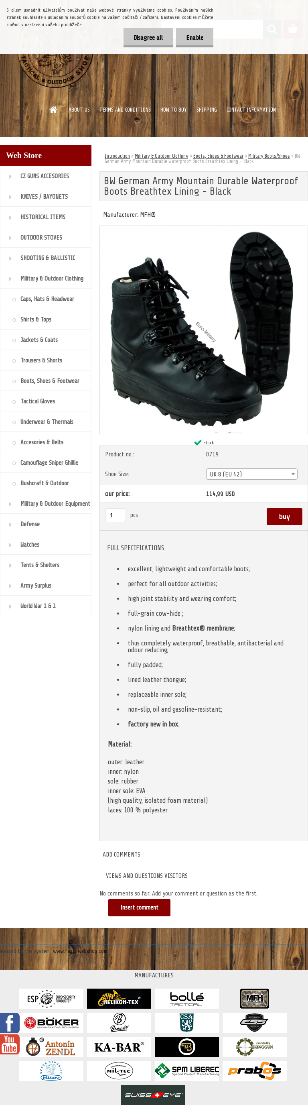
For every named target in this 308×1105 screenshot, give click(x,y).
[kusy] (115, 515)
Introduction (117, 156)
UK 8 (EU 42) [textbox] (226, 474)
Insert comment (139, 907)
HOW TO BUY (173, 110)
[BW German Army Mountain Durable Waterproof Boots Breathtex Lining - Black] (204, 229)
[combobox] (252, 474)
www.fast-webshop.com (80, 951)
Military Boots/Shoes (269, 156)
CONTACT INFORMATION (251, 110)
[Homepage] (54, 109)
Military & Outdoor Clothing (161, 156)
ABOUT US (79, 110)
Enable (194, 37)
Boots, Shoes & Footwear (218, 156)
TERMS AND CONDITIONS (125, 110)
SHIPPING (207, 110)
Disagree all (148, 37)
